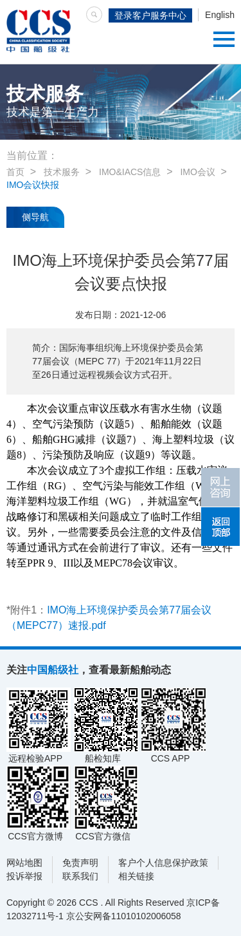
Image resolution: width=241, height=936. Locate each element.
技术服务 (62, 172)
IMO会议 (197, 172)
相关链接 (136, 876)
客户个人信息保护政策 (163, 862)
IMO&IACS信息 (130, 172)
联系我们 (80, 876)
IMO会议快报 (32, 185)
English (220, 15)
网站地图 (24, 862)
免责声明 (80, 862)
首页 (15, 172)
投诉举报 (24, 876)
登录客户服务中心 (150, 15)
